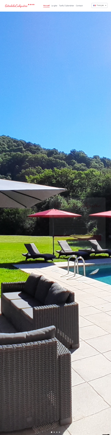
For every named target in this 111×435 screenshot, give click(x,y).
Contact (79, 6)
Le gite (54, 6)
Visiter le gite (77, 243)
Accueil (46, 6)
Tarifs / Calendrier (66, 6)
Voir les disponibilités (77, 236)
